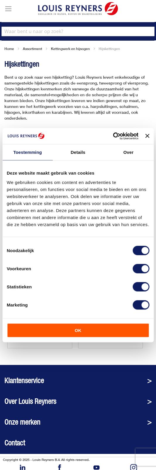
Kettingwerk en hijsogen (70, 49)
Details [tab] (78, 152)
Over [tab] (129, 152)
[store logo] (78, 8)
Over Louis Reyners (30, 401)
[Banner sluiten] (147, 136)
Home (9, 49)
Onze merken (22, 422)
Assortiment (32, 49)
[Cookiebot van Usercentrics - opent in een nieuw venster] (112, 136)
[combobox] (78, 31)
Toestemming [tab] (27, 152)
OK (78, 330)
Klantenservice (24, 381)
